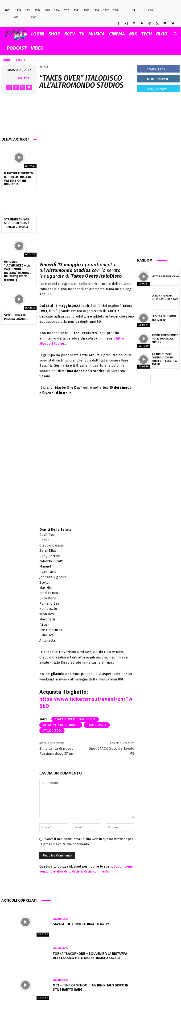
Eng (148, 10)
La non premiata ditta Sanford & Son (165, 297)
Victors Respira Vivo (165, 276)
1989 (106, 10)
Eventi (20, 60)
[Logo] (17, 34)
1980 (18, 10)
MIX (133, 34)
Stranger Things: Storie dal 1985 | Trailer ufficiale (17, 223)
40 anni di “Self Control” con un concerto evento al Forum (165, 359)
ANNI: (8, 10)
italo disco (96, 725)
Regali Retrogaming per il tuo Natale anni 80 (165, 339)
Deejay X (23, 78)
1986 (76, 10)
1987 (86, 10)
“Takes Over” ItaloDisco (75, 719)
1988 (96, 10)
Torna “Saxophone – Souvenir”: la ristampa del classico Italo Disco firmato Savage (90, 956)
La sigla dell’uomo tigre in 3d (164, 318)
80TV (69, 34)
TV (81, 34)
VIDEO (37, 48)
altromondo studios (60, 725)
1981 (27, 10)
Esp (13, 17)
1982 (37, 10)
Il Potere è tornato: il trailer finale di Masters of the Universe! (19, 179)
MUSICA (96, 34)
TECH (146, 34)
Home (7, 60)
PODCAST (17, 48)
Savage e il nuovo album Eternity (81, 924)
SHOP (54, 34)
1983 (47, 10)
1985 (66, 10)
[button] (175, 34)
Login (37, 34)
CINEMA (117, 34)
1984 (57, 10)
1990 (116, 10)
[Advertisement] (158, 174)
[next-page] (148, 378)
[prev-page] (140, 378)
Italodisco (52, 731)
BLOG (161, 34)
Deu (31, 17)
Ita (131, 10)
